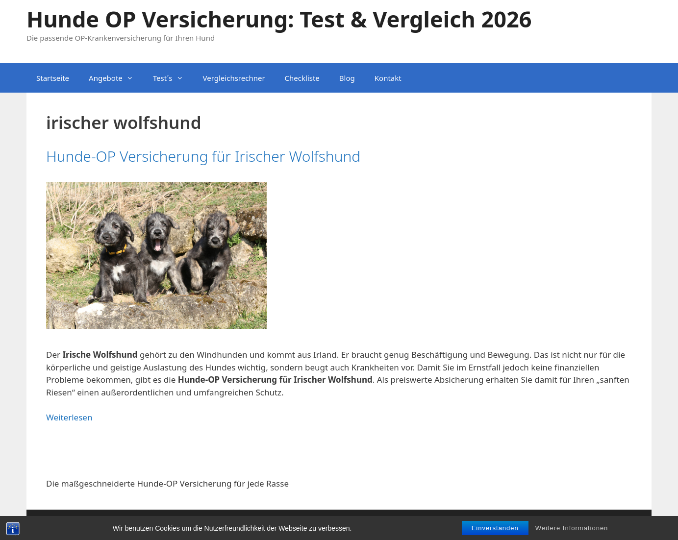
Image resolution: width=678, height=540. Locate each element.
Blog (347, 78)
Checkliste (302, 78)
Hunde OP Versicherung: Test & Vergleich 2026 (278, 19)
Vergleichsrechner (234, 78)
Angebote (116, 78)
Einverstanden (495, 530)
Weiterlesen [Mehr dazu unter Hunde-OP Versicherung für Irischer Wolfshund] (69, 417)
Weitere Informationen (571, 530)
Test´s (173, 78)
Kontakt (388, 78)
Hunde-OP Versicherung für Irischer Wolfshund (203, 156)
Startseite (52, 78)
